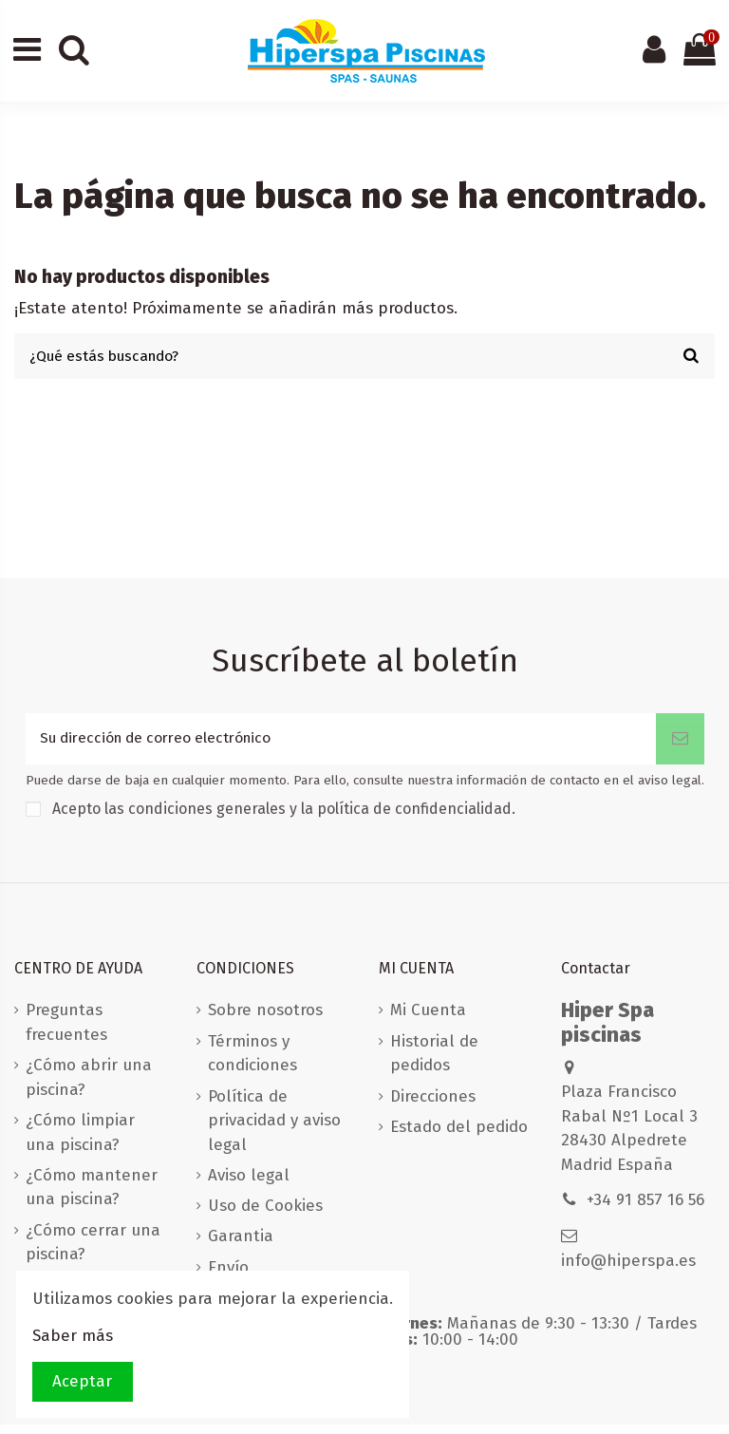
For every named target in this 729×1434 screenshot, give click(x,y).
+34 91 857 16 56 (645, 1209)
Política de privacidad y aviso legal (274, 1129)
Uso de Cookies (265, 1215)
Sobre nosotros (265, 1019)
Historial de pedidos (434, 1063)
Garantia (240, 1245)
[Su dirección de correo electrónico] (341, 746)
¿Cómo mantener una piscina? (92, 1197)
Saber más (72, 1336)
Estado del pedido (459, 1136)
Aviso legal (249, 1185)
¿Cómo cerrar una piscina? (93, 1252)
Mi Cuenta (428, 1019)
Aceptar (82, 1381)
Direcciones (433, 1105)
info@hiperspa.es (628, 1270)
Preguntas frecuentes (66, 1031)
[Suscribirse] (680, 746)
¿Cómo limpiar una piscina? (80, 1142)
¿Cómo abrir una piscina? (89, 1087)
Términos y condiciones (252, 1063)
